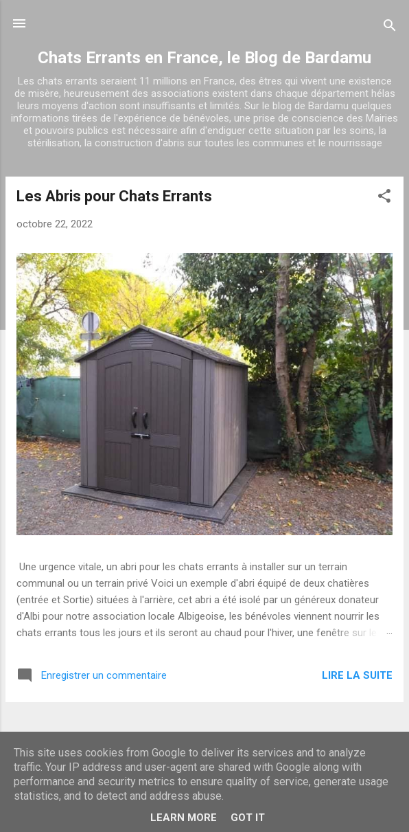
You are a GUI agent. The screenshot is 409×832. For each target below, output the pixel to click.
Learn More (183, 817)
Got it (248, 817)
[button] (384, 198)
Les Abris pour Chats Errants (114, 196)
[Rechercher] (390, 28)
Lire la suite (357, 675)
